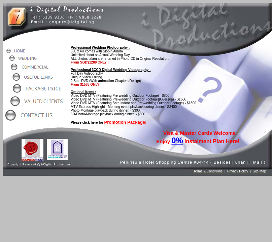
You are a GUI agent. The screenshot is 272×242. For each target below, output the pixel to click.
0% (177, 140)
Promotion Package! (125, 122)
